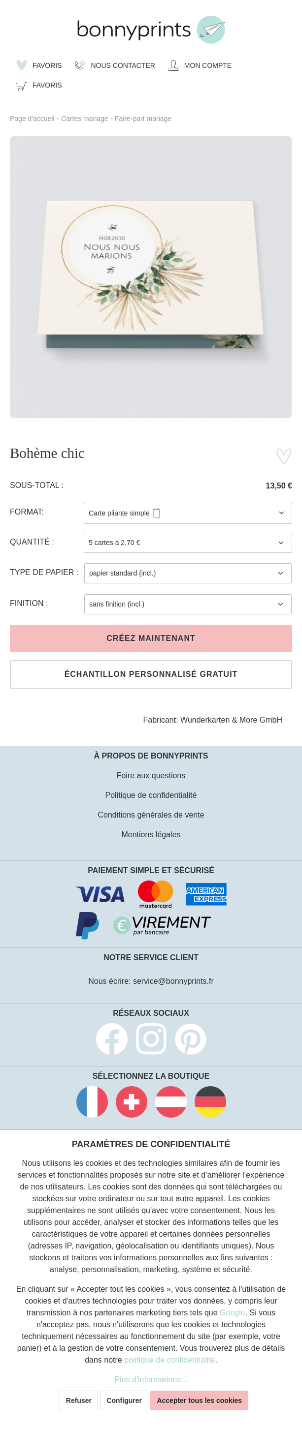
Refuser (79, 1400)
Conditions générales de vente (151, 815)
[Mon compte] (200, 65)
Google (232, 1312)
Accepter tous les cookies (199, 1400)
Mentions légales (150, 834)
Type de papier (43, 572)
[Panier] (39, 85)
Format (26, 512)
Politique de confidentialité (151, 795)
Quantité (31, 542)
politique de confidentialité (169, 1360)
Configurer (124, 1400)
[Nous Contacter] (115, 65)
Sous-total (36, 485)
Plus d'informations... (150, 1379)
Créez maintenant (150, 638)
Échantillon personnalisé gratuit (151, 674)
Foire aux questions (151, 775)
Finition (28, 603)
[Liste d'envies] (39, 65)
